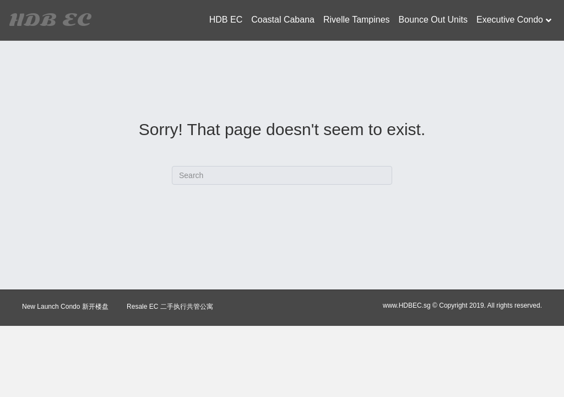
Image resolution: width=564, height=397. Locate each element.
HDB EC (225, 19)
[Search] (282, 175)
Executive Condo (509, 19)
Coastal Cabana (282, 19)
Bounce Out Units (433, 19)
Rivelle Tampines (356, 19)
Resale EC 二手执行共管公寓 (170, 306)
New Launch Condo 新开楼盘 (65, 306)
